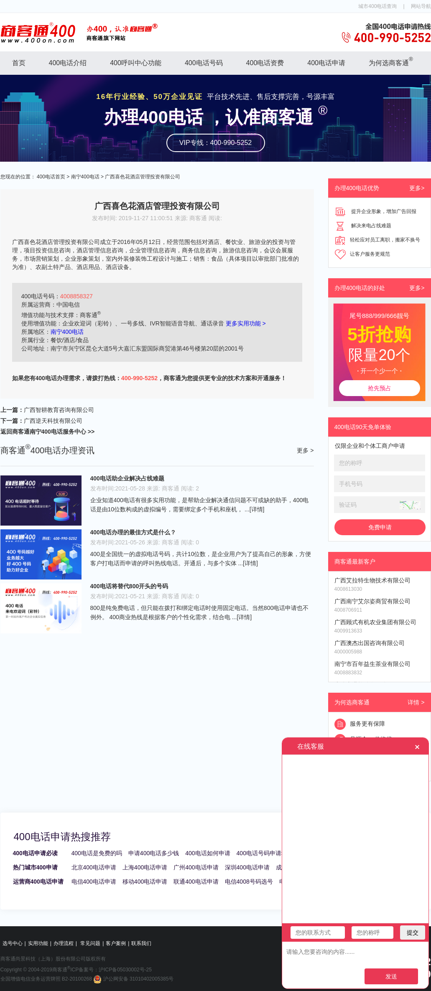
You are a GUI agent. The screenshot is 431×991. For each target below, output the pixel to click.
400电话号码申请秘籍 (265, 853)
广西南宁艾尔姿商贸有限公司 (372, 601)
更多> (416, 188)
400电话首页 (51, 177)
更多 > (305, 450)
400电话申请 (326, 62)
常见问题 (90, 943)
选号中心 (13, 943)
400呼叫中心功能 (135, 62)
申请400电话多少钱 (153, 853)
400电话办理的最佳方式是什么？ (133, 532)
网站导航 (421, 6)
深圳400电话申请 (247, 867)
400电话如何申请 (207, 853)
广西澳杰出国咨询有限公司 (369, 643)
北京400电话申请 (93, 867)
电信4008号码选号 (249, 881)
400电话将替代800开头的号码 (129, 586)
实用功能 (38, 943)
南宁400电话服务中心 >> (62, 431)
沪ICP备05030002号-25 (125, 970)
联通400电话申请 (195, 881)
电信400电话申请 (93, 881)
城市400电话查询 (377, 6)
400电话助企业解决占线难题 (127, 478)
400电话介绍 (68, 62)
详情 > (416, 702)
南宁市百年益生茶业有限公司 (372, 664)
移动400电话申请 (144, 881)
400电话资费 (265, 62)
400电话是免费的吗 (96, 853)
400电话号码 (204, 62)
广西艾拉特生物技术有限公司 (372, 580)
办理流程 (64, 943)
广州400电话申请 (195, 867)
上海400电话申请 (144, 867)
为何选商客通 (391, 61)
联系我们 (141, 943)
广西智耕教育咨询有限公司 (59, 410)
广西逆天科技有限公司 (53, 420)
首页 (19, 62)
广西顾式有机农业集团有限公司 (375, 622)
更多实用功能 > (246, 323)
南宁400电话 (85, 177)
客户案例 (116, 943)
